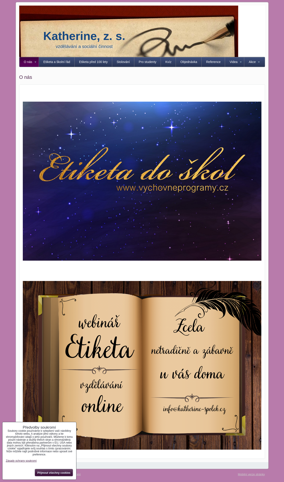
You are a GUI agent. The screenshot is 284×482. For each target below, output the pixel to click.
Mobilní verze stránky (251, 474)
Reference (213, 62)
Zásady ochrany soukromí (21, 460)
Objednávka (188, 62)
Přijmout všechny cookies (53, 472)
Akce (252, 62)
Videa (233, 62)
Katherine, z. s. (84, 35)
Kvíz (168, 62)
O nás (28, 62)
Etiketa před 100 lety (93, 62)
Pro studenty (147, 62)
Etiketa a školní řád (56, 62)
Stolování (123, 62)
